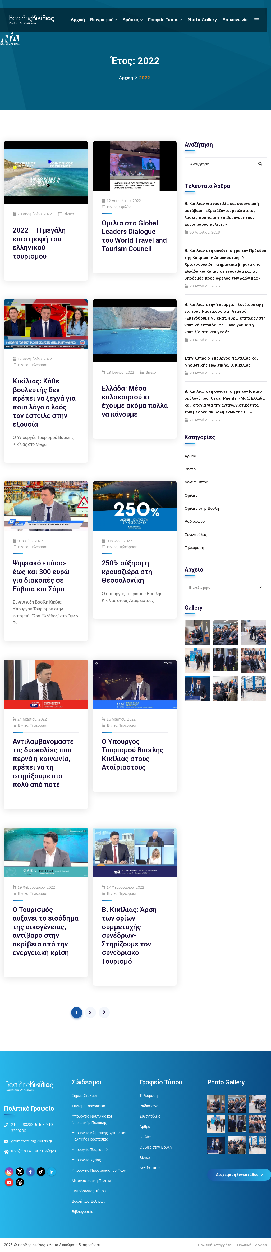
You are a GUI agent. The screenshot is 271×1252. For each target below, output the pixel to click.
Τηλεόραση (39, 365)
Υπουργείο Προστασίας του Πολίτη (100, 1170)
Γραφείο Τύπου (163, 20)
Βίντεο (68, 214)
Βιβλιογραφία (82, 1211)
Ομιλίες (125, 206)
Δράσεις (130, 20)
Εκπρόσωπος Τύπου (89, 1191)
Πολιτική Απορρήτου (215, 1244)
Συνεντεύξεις (196, 534)
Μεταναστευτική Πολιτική (92, 1180)
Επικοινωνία (235, 20)
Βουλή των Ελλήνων (88, 1201)
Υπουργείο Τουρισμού (90, 1149)
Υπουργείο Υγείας (86, 1160)
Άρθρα (190, 456)
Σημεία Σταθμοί (84, 1095)
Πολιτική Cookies (252, 1244)
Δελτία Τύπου (196, 482)
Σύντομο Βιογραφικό (88, 1105)
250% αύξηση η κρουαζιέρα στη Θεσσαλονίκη (127, 571)
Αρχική (78, 20)
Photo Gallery (202, 20)
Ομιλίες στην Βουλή (202, 508)
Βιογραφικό (101, 20)
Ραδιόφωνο (195, 521)
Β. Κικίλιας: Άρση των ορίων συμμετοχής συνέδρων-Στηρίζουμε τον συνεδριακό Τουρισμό (129, 935)
